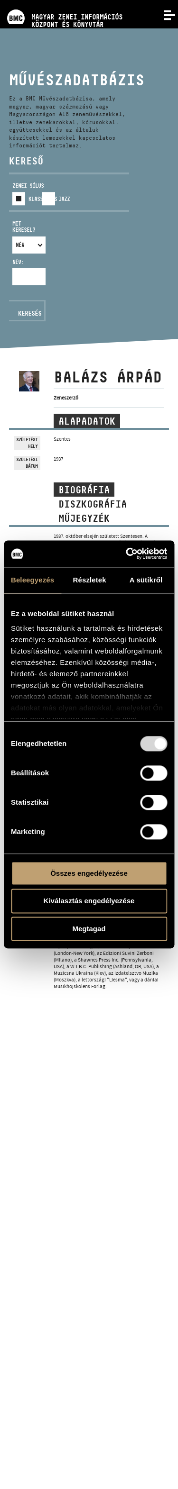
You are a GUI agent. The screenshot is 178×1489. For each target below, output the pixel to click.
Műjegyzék (84, 518)
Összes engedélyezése (89, 873)
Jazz (64, 198)
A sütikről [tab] (146, 580)
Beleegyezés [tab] (32, 580)
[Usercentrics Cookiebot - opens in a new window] (126, 553)
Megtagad (88, 929)
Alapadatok (86, 421)
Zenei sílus (28, 185)
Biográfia (84, 490)
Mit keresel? (23, 227)
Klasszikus (42, 198)
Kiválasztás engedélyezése (89, 901)
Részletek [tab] (89, 580)
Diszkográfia (92, 504)
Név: (18, 261)
